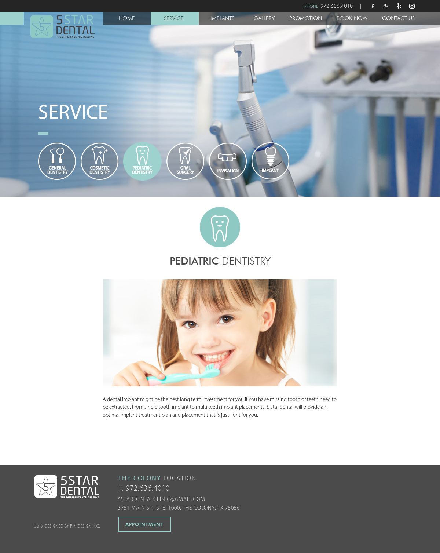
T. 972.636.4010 (144, 488)
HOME (127, 18)
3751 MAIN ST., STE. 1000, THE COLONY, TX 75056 (179, 508)
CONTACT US (398, 18)
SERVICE (174, 18)
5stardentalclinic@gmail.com (161, 499)
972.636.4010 (336, 6)
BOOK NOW (352, 18)
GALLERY (264, 18)
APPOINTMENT (144, 524)
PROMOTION (305, 18)
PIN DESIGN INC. (85, 526)
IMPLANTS (222, 18)
